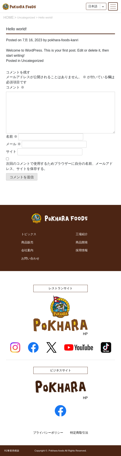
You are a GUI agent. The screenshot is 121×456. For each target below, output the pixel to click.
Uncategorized (26, 17)
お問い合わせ (30, 258)
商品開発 (82, 242)
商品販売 (27, 242)
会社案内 (27, 250)
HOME (8, 17)
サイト (11, 151)
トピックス (28, 234)
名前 (11, 136)
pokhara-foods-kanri (63, 40)
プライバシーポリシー (48, 432)
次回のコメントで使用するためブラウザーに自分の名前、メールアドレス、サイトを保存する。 (59, 166)
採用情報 (82, 250)
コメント (15, 87)
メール (13, 144)
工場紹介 (82, 234)
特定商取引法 (79, 432)
